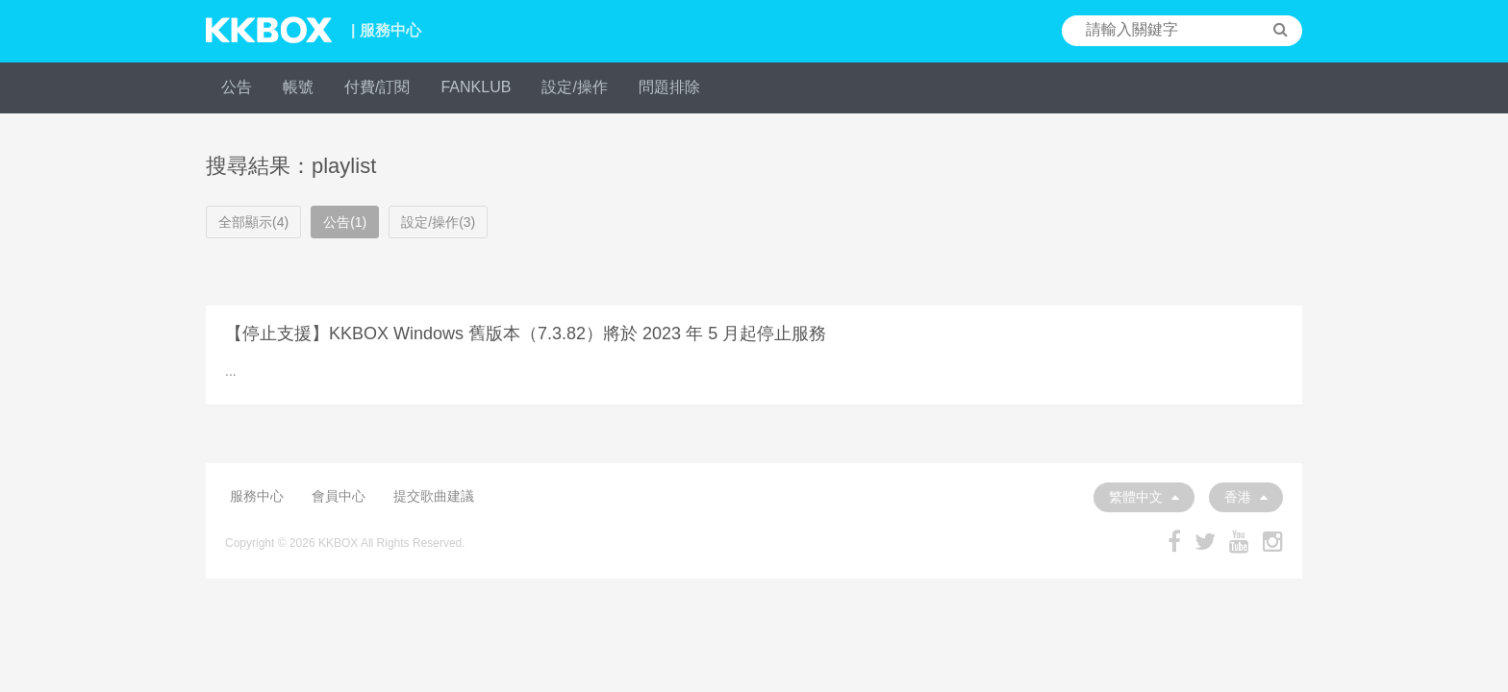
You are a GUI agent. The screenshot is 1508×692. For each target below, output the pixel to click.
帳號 (298, 87)
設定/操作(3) (438, 222)
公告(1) (344, 222)
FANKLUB (475, 87)
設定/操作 (574, 87)
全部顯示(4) (253, 222)
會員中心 (338, 496)
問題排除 (669, 87)
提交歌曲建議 (433, 496)
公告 (236, 87)
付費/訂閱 (377, 87)
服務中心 (257, 496)
